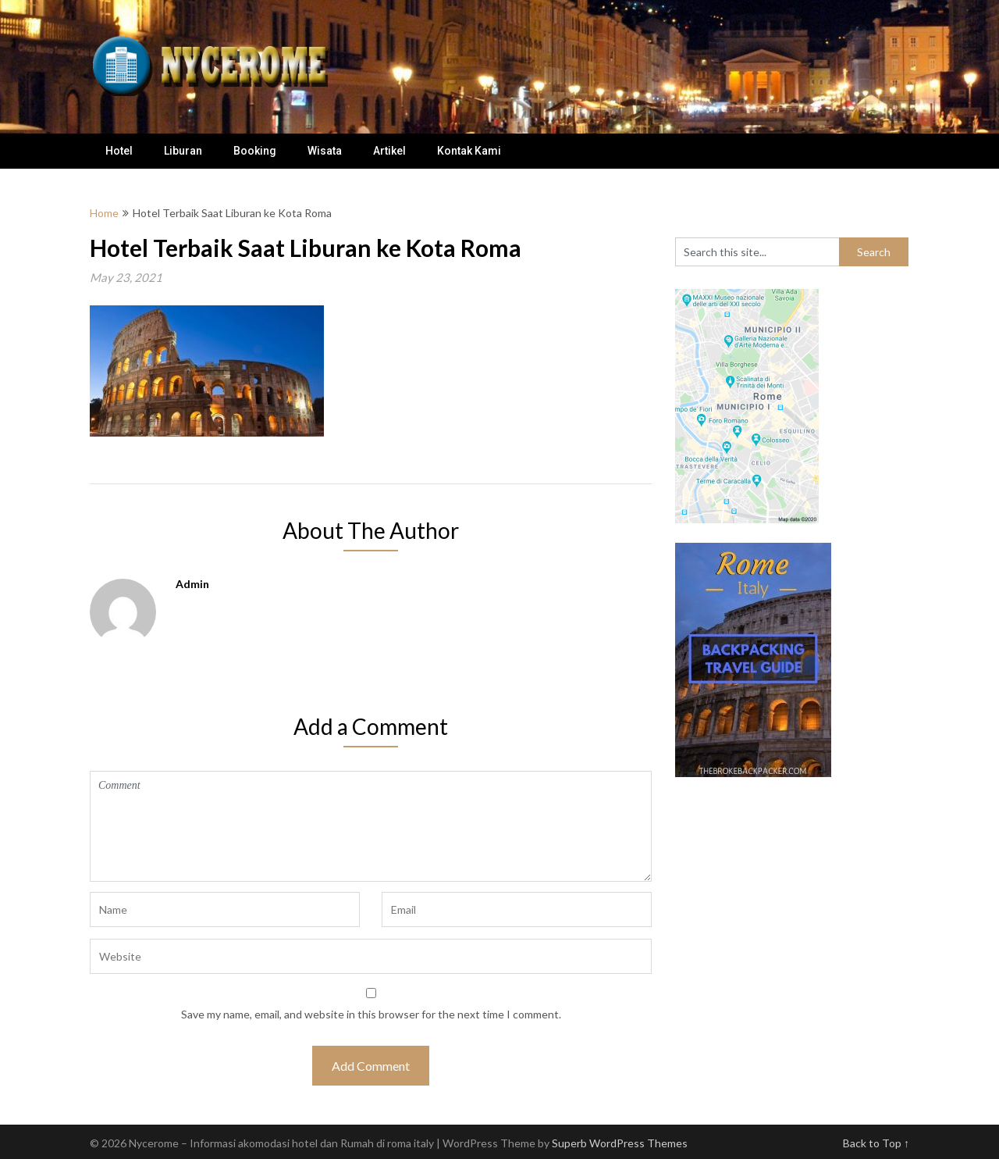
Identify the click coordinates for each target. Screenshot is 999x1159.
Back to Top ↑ (876, 1143)
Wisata (325, 150)
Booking (254, 150)
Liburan (183, 150)
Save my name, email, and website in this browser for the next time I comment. (371, 1014)
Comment (371, 826)
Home (104, 212)
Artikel (389, 150)
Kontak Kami (469, 150)
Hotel (119, 150)
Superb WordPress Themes (620, 1143)
